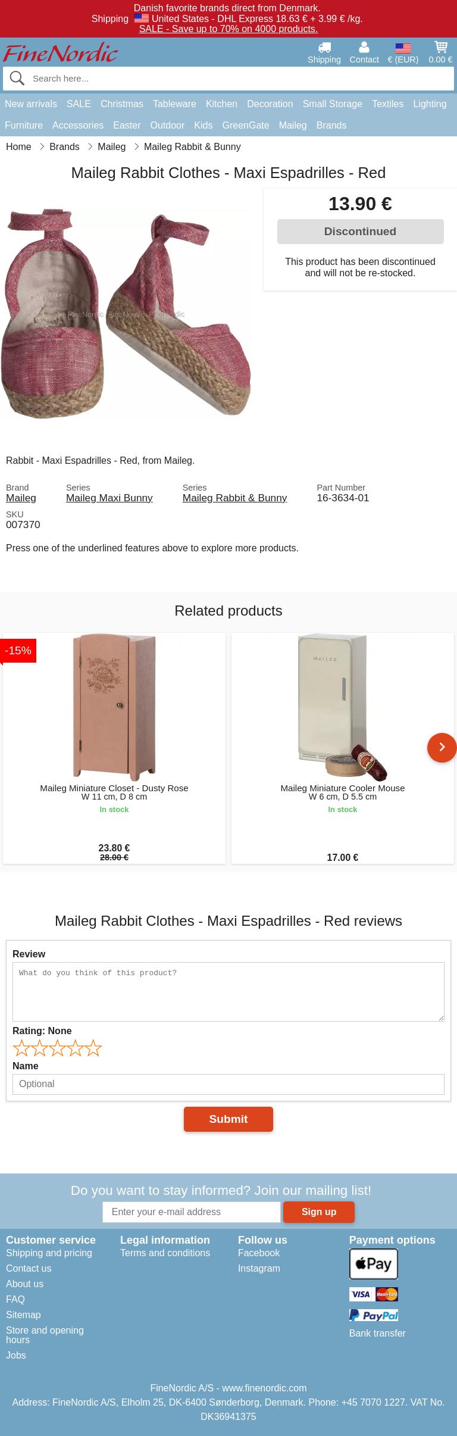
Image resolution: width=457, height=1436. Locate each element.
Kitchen (221, 104)
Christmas (122, 104)
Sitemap (23, 1315)
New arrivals (31, 104)
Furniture (24, 125)
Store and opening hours (45, 1335)
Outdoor (168, 125)
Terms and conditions (165, 1253)
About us (24, 1284)
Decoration (270, 104)
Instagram (259, 1268)
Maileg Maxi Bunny (109, 498)
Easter (126, 125)
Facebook (259, 1253)
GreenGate (245, 125)
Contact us (28, 1268)
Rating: (42, 1031)
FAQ (15, 1299)
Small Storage (333, 104)
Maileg (293, 125)
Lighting (430, 104)
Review (28, 954)
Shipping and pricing (49, 1253)
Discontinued (360, 231)
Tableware (174, 104)
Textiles (387, 104)
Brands (332, 125)
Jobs (16, 1355)
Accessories (78, 125)
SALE (79, 104)
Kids (203, 125)
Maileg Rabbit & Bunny (235, 498)
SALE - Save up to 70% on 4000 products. (228, 29)
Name (25, 1066)
